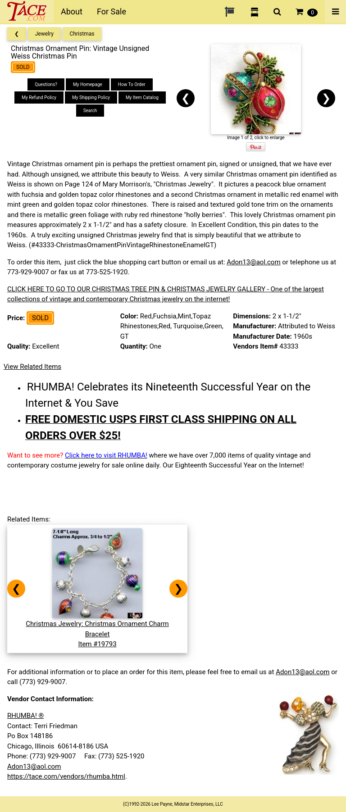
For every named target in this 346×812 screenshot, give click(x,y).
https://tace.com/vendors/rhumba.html (66, 776)
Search (90, 110)
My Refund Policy (39, 97)
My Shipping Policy (91, 97)
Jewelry (44, 34)
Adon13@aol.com (253, 262)
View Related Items (32, 367)
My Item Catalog (142, 97)
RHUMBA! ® (25, 716)
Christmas (82, 34)
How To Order (132, 84)
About (71, 11)
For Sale (111, 11)
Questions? (46, 84)
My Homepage (87, 84)
